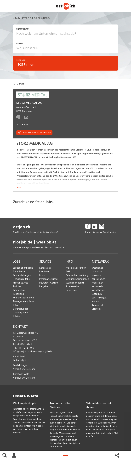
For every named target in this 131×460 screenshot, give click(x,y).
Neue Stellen (19, 272)
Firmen (42, 276)
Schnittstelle (72, 287)
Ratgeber (44, 287)
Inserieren (44, 272)
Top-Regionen (20, 309)
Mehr (19, 188)
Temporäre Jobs (21, 280)
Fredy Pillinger (20, 362)
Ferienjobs (18, 295)
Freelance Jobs (20, 283)
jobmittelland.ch (100, 291)
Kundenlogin (45, 268)
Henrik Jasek (19, 353)
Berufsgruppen (20, 306)
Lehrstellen (18, 291)
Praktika (17, 287)
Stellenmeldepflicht (75, 283)
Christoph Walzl (20, 371)
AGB (68, 272)
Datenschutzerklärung (76, 276)
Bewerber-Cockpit (48, 283)
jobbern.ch (97, 287)
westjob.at (46, 243)
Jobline (16, 313)
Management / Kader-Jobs (26, 302)
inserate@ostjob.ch (39, 348)
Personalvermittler (48, 280)
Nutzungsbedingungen (76, 280)
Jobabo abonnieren (22, 268)
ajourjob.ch (97, 302)
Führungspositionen (22, 298)
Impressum (71, 291)
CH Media (96, 309)
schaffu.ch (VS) (99, 298)
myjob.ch (96, 276)
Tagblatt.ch (97, 306)
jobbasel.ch (97, 283)
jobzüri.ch (96, 295)
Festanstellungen (21, 276)
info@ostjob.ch (20, 348)
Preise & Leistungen (75, 268)
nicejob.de (22, 243)
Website (22, 125)
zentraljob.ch (98, 280)
